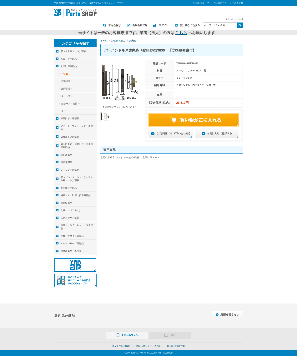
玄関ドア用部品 (69, 59)
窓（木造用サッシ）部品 (73, 51)
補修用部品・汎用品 (71, 250)
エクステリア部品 (70, 217)
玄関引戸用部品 (69, 66)
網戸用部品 (66, 154)
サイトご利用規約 (121, 346)
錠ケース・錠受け (70, 103)
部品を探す (114, 25)
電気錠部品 (66, 203)
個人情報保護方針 (176, 346)
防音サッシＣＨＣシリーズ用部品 (77, 227)
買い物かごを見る (190, 25)
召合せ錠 (66, 81)
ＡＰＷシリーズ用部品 (72, 243)
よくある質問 (236, 3)
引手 (63, 111)
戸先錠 (64, 74)
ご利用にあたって (200, 3)
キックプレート (69, 96)
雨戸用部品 (66, 162)
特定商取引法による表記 (148, 346)
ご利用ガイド (219, 3)
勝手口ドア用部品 (70, 118)
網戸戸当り (67, 88)
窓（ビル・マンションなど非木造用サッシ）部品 (77, 179)
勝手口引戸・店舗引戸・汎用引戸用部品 (77, 146)
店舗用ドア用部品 (70, 136)
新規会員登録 (139, 25)
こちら (181, 33)
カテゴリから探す (75, 43)
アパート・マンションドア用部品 (77, 128)
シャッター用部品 (70, 169)
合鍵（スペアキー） (71, 210)
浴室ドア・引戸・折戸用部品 (76, 195)
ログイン (164, 25)
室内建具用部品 (69, 188)
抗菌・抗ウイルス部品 (72, 236)
